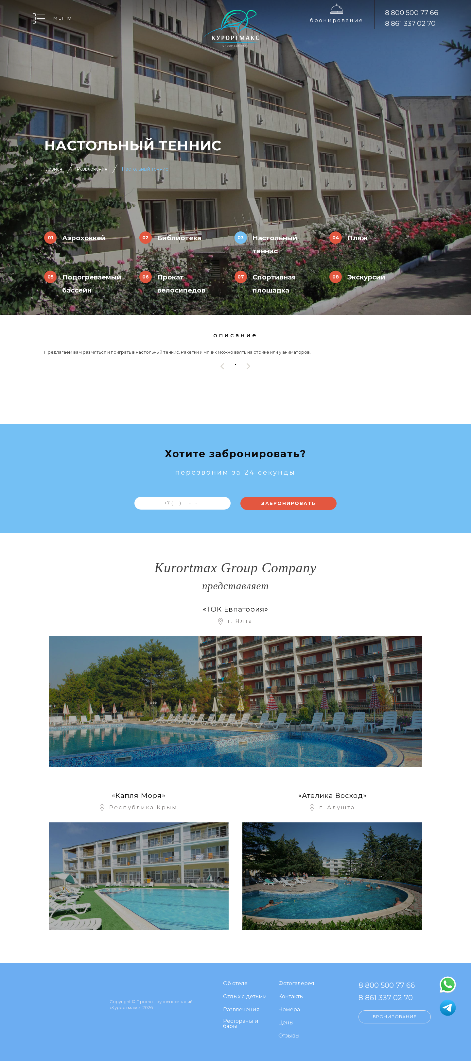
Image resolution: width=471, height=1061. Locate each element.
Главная (53, 169)
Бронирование (336, 20)
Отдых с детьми (245, 997)
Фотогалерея (296, 983)
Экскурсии (366, 277)
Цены (286, 1023)
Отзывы (289, 1036)
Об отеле (235, 983)
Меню (62, 18)
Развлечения (92, 169)
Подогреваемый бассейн (91, 283)
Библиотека (179, 238)
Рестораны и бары (240, 1024)
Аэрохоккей (84, 238)
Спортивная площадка (274, 283)
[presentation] (222, 366)
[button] (235, 365)
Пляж (357, 238)
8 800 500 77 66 (411, 12)
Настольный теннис (145, 169)
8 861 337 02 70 (410, 23)
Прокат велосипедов (181, 283)
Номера (289, 1010)
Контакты (291, 997)
